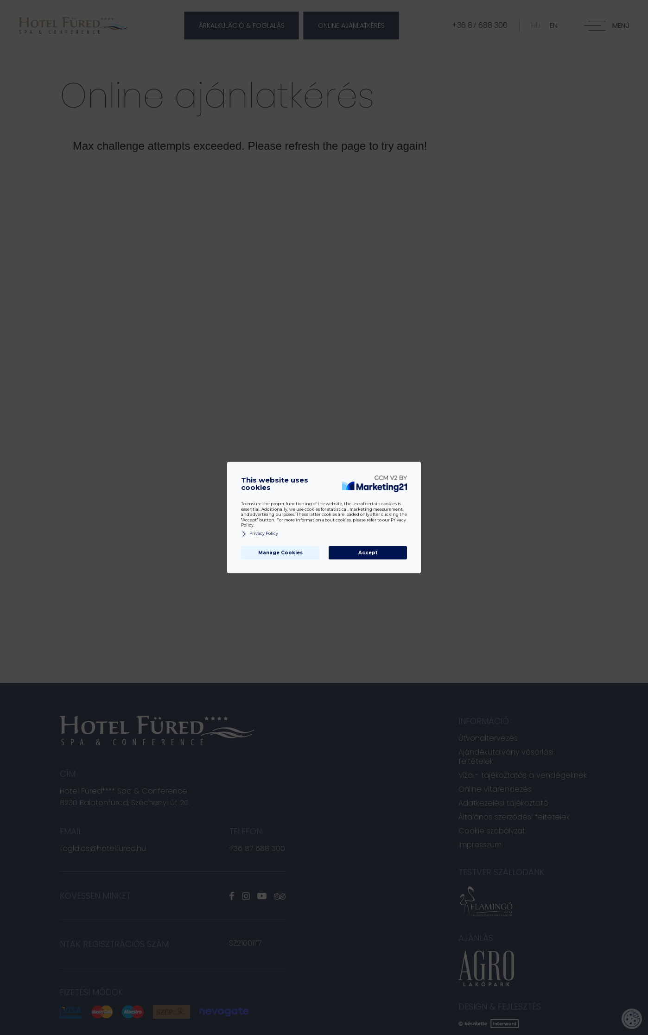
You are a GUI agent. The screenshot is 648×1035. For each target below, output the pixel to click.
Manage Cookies (280, 553)
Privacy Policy (259, 533)
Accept (367, 553)
